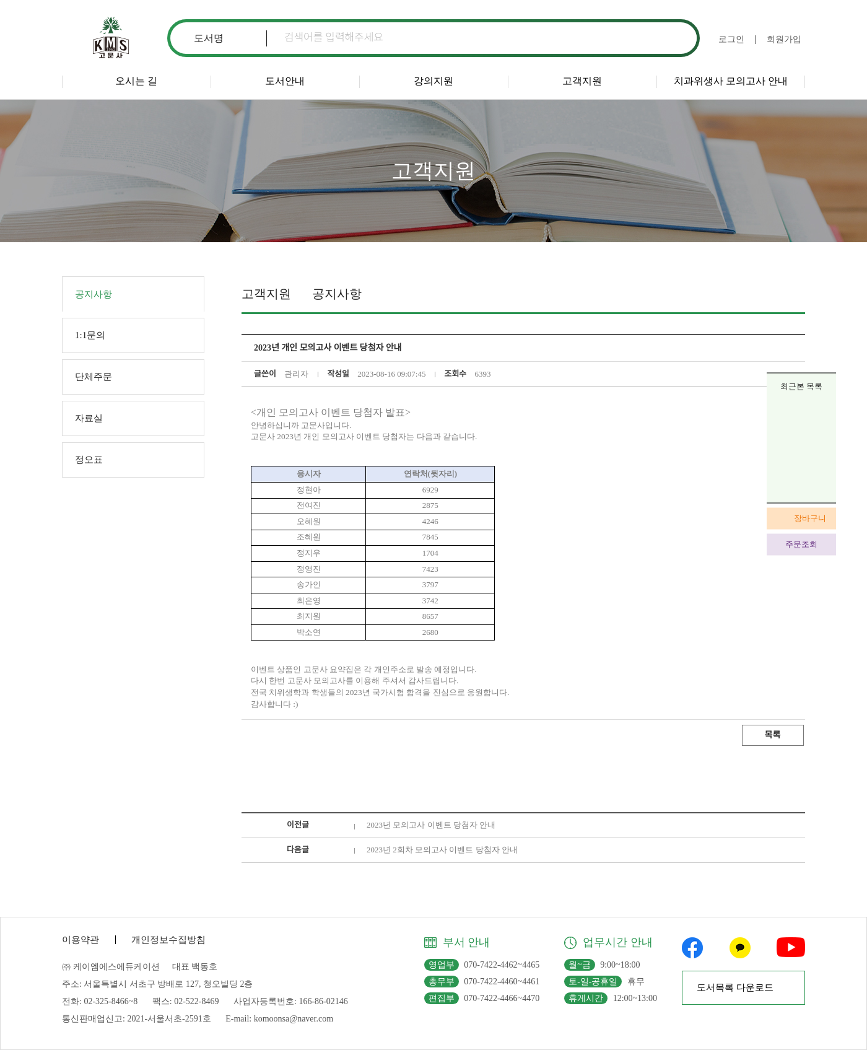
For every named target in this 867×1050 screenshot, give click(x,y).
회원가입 (784, 39)
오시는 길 (136, 81)
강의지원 (433, 81)
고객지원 (582, 81)
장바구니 (810, 518)
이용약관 (80, 940)
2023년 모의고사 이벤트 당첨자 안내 (431, 824)
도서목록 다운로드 (735, 987)
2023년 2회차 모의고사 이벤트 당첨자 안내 (442, 849)
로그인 (731, 39)
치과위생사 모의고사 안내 (731, 81)
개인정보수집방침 (168, 940)
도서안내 (285, 81)
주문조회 (801, 544)
